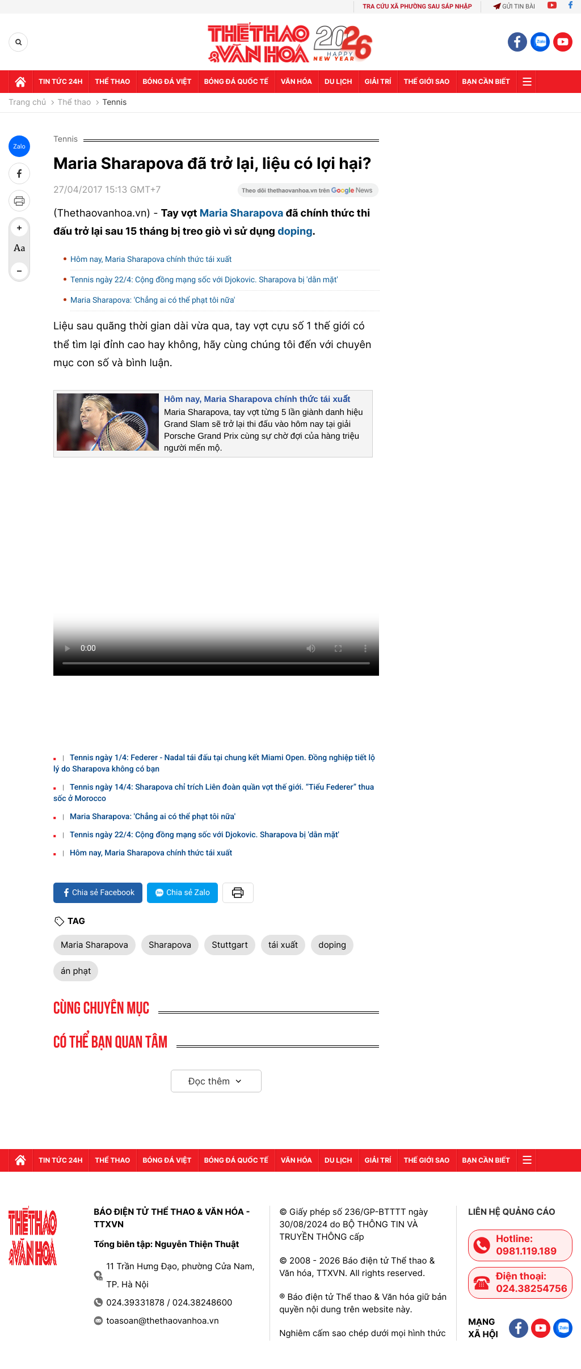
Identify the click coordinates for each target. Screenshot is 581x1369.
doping (294, 232)
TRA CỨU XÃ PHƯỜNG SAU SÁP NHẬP (417, 6)
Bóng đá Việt (166, 81)
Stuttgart (230, 944)
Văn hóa (296, 81)
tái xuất (283, 944)
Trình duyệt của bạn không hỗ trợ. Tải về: (216, 571)
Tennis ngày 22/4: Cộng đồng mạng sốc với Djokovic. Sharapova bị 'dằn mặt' (204, 280)
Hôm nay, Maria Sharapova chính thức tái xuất (150, 259)
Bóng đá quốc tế (236, 81)
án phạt (76, 970)
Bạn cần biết (486, 81)
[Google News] (308, 194)
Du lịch (338, 81)
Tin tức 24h (60, 81)
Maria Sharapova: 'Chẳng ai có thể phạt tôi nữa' (152, 300)
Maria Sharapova (242, 213)
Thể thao (112, 81)
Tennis (114, 103)
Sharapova (170, 944)
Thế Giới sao (426, 81)
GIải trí (378, 81)
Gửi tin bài (514, 6)
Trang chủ (27, 103)
